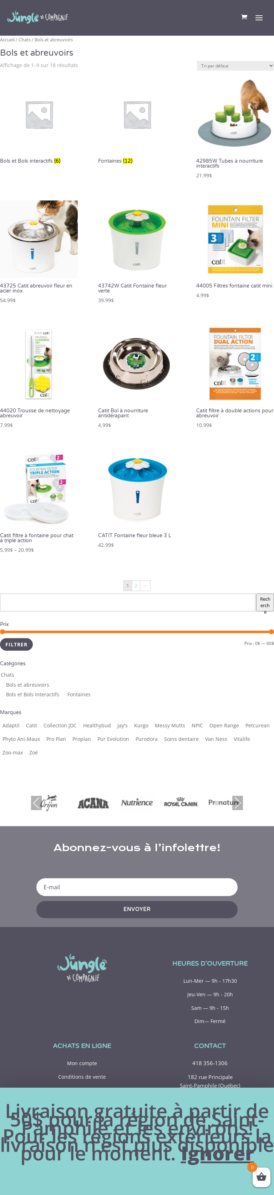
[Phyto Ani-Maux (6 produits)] (21, 739)
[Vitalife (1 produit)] (242, 739)
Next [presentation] (237, 802)
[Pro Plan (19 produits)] (56, 739)
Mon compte (82, 1063)
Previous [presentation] (36, 802)
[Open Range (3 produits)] (224, 725)
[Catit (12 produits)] (32, 725)
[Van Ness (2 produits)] (216, 739)
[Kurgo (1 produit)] (141, 725)
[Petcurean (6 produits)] (257, 725)
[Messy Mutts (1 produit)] (170, 725)
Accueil (7, 39)
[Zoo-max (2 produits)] (12, 752)
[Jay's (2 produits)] (122, 725)
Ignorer (217, 1153)
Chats (25, 39)
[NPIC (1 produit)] (197, 725)
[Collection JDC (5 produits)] (60, 725)
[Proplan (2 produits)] (81, 739)
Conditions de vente (82, 1076)
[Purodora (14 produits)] (146, 739)
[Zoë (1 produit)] (33, 752)
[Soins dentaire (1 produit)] (181, 739)
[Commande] (235, 66)
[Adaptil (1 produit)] (11, 725)
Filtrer (16, 644)
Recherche (265, 603)
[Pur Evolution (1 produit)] (113, 739)
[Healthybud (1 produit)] (97, 725)
